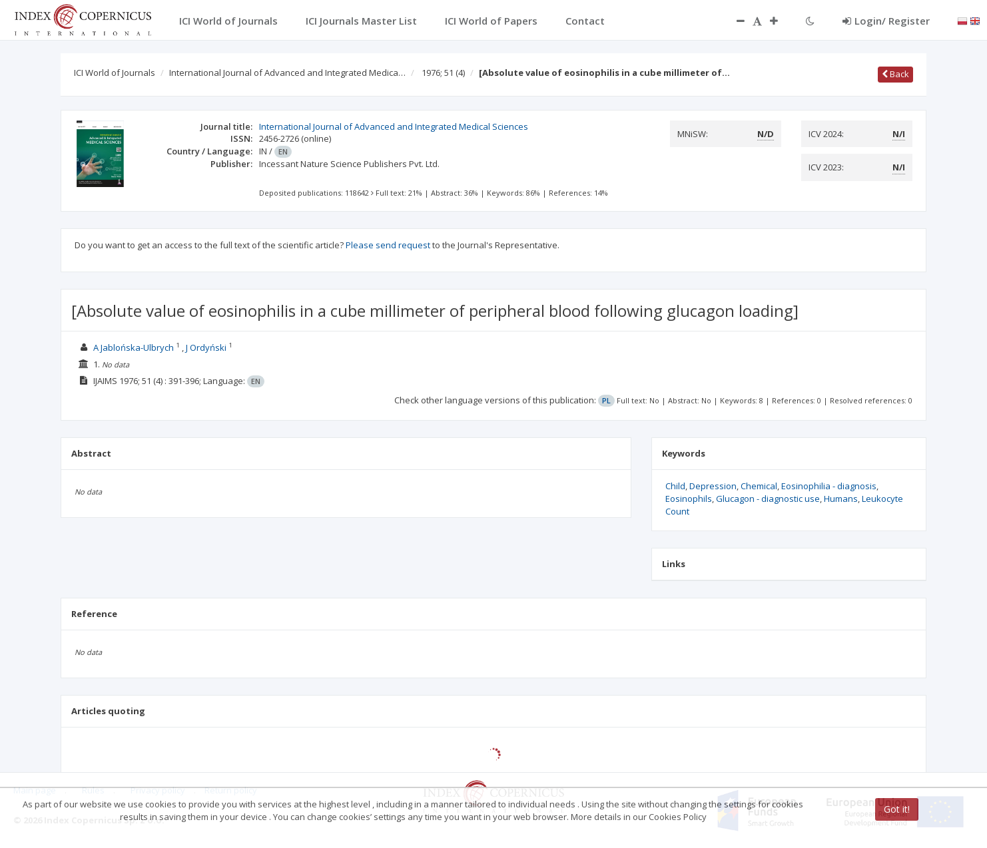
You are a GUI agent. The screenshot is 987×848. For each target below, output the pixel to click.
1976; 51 (443, 73)
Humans (841, 499)
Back (895, 74)
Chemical (759, 486)
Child (675, 486)
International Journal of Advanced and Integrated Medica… (287, 73)
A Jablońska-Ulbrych (133, 347)
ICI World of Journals (114, 73)
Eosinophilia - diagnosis (828, 486)
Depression (713, 486)
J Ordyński (206, 347)
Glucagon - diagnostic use (768, 499)
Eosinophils (688, 499)
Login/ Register (886, 20)
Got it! (897, 809)
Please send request (388, 245)
